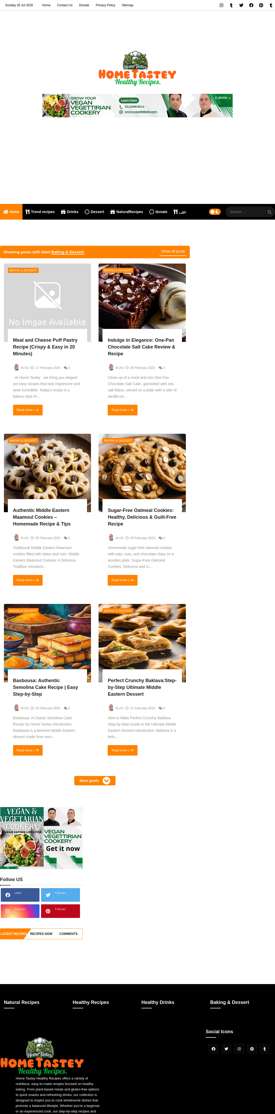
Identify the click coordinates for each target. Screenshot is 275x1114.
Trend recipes (40, 211)
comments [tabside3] (68, 934)
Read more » (26, 410)
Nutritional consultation (24, 227)
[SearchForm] (270, 212)
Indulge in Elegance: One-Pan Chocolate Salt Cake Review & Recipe (141, 347)
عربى (180, 211)
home (11, 211)
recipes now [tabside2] (41, 934)
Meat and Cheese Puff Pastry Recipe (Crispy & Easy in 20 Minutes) (45, 347)
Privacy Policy (105, 5)
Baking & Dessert (23, 270)
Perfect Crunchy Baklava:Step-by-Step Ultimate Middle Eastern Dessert (142, 687)
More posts (89, 781)
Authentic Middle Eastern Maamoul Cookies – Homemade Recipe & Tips (42, 517)
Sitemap (127, 5)
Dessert (94, 211)
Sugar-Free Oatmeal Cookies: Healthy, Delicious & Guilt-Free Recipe (142, 517)
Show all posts (173, 251)
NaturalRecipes (126, 211)
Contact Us (64, 5)
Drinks (69, 211)
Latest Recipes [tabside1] (14, 934)
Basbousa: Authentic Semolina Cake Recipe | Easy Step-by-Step (45, 687)
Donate (84, 5)
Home (46, 5)
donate (158, 211)
